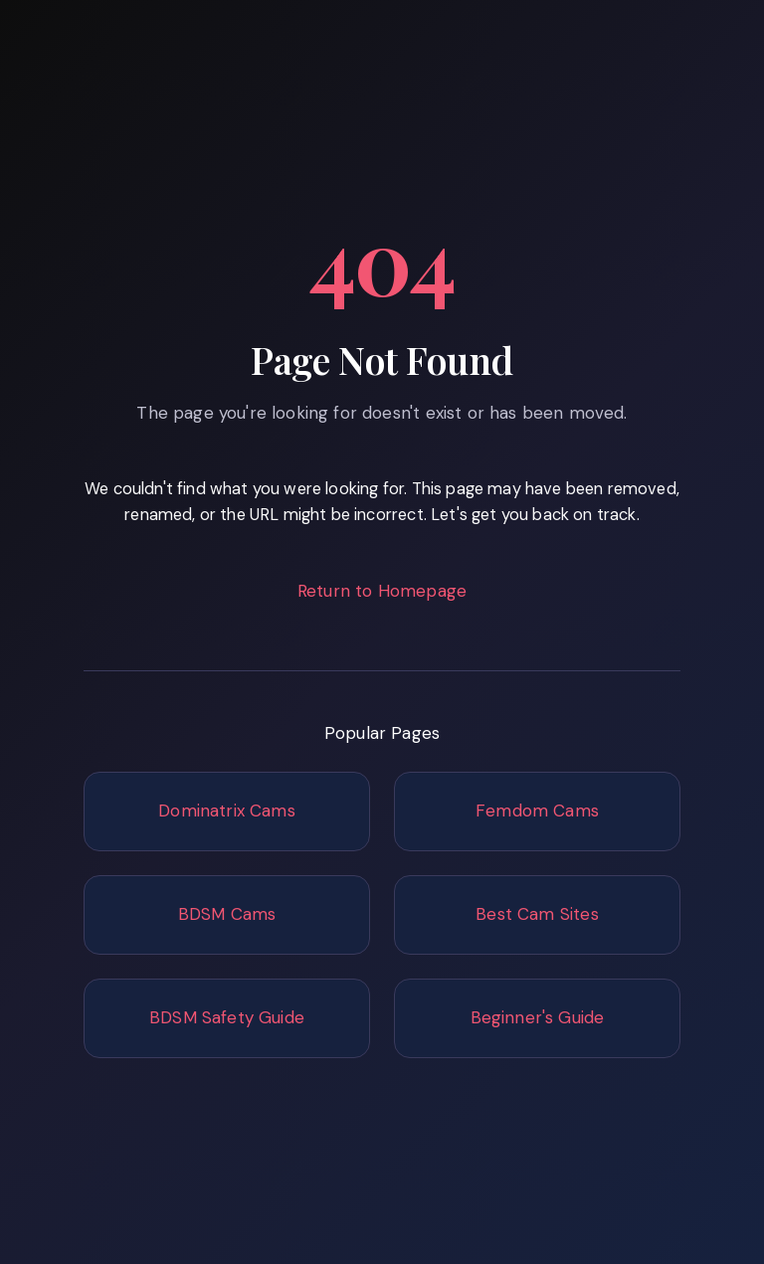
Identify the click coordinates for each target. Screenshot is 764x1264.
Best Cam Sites (537, 914)
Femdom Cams (537, 810)
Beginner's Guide (538, 1017)
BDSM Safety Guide (226, 1017)
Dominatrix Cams (226, 810)
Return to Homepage (382, 591)
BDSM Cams (227, 914)
